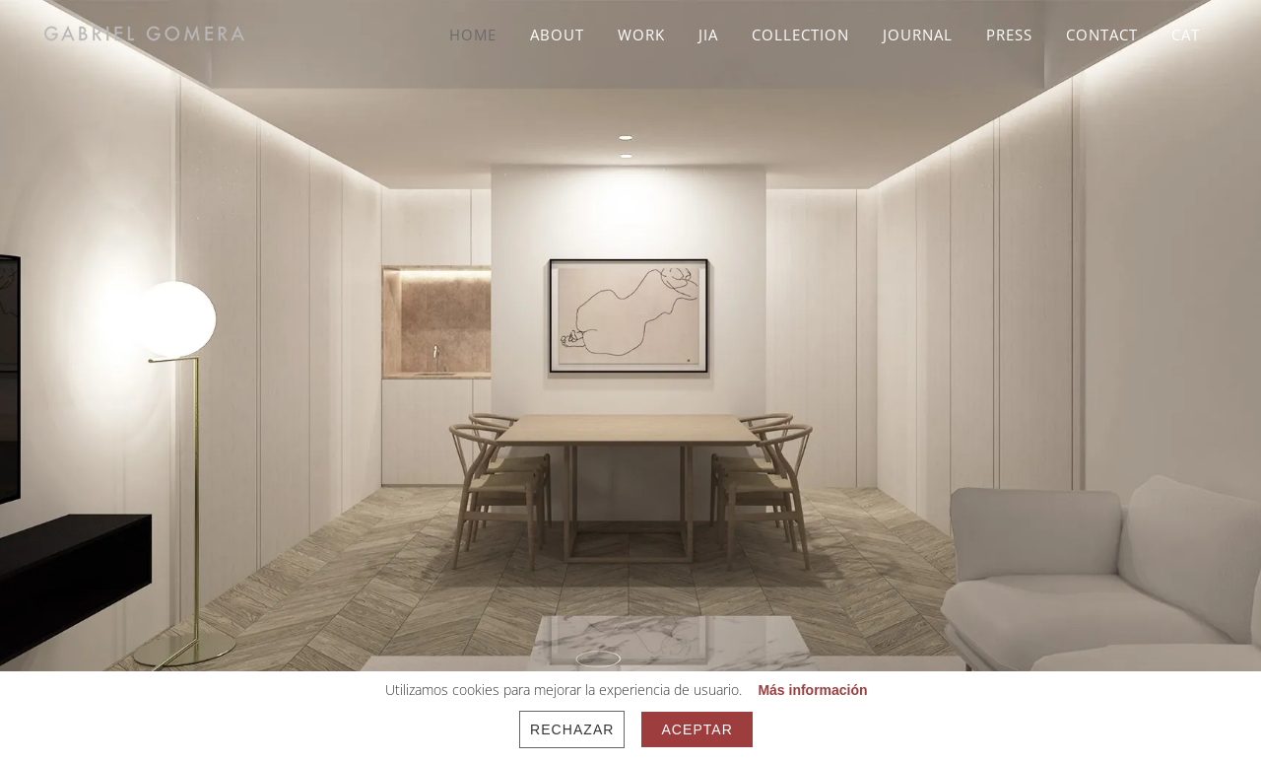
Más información (812, 690)
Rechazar (572, 729)
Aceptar (696, 729)
